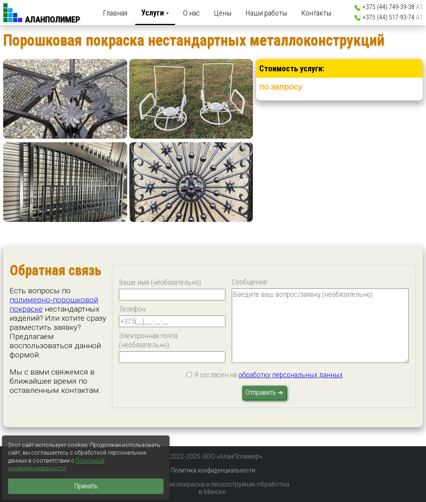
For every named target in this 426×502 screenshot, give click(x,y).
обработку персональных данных (291, 374)
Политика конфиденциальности (213, 470)
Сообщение (249, 281)
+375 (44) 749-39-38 (393, 7)
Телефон (132, 309)
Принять (86, 486)
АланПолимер (52, 19)
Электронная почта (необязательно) (148, 340)
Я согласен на (269, 374)
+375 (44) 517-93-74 (393, 17)
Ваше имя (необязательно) (160, 282)
